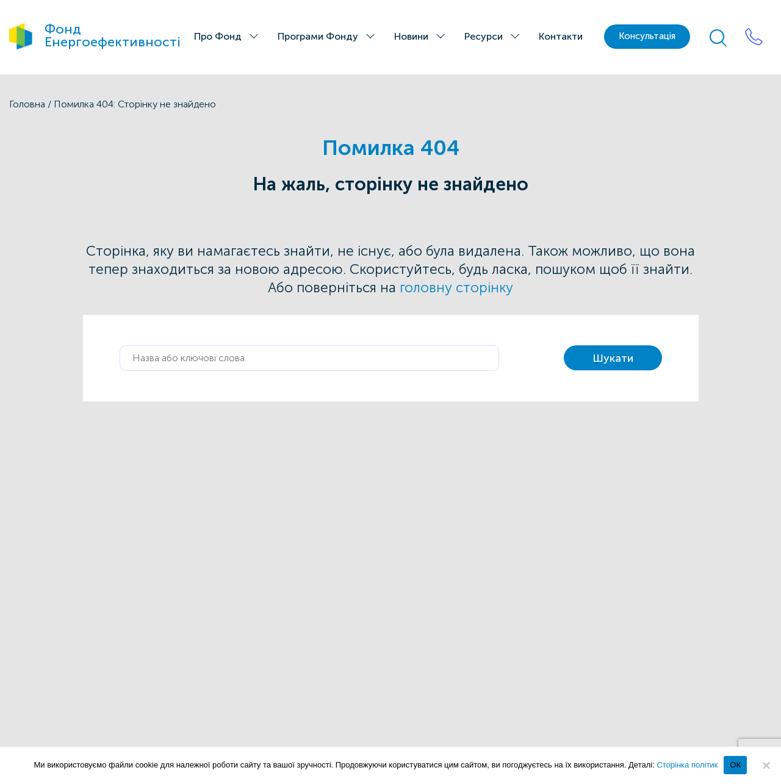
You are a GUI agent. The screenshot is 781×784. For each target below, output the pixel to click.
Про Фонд (218, 36)
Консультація (647, 36)
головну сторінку (456, 287)
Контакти (561, 36)
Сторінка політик (687, 764)
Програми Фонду (318, 36)
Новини (411, 36)
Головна (27, 104)
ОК (735, 764)
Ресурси (483, 36)
